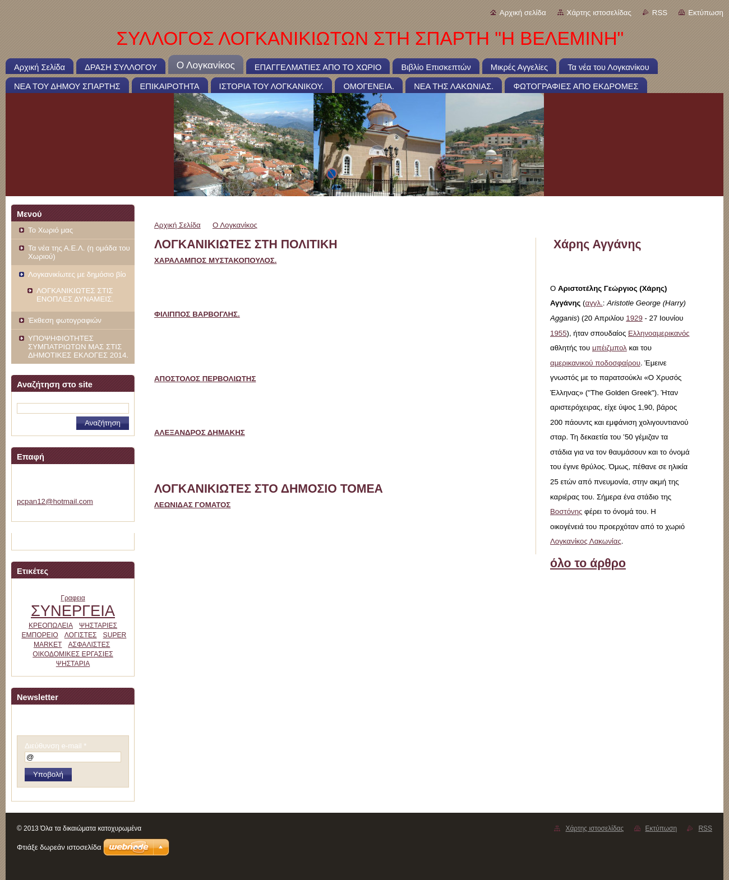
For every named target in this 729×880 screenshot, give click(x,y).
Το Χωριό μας (50, 230)
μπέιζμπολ (609, 348)
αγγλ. (594, 303)
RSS (659, 12)
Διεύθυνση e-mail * (55, 746)
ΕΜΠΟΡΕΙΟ (39, 635)
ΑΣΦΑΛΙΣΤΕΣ (89, 645)
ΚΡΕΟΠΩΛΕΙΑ (51, 625)
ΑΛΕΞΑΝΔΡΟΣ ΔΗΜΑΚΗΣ (199, 432)
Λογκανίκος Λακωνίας (585, 541)
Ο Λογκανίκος (235, 225)
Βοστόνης (566, 511)
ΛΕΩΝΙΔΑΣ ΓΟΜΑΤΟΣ (192, 505)
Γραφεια (73, 598)
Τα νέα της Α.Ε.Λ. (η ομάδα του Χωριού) (79, 252)
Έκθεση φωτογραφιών (64, 320)
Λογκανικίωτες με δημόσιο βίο (77, 274)
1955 (558, 333)
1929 (634, 318)
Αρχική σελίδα (523, 12)
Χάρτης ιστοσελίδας (599, 12)
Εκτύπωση (705, 12)
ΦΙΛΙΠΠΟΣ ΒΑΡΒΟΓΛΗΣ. (197, 314)
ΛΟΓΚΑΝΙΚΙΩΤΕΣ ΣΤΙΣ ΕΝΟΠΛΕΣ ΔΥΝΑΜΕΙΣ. (75, 294)
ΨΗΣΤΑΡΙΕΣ (98, 625)
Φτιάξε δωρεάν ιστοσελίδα (59, 847)
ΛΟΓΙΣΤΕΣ (80, 635)
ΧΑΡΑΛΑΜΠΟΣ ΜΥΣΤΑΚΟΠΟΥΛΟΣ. (215, 260)
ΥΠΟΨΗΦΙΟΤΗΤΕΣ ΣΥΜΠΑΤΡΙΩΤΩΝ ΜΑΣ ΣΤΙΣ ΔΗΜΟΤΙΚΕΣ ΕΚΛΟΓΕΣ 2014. (78, 346)
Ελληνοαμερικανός (659, 333)
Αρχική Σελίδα (177, 225)
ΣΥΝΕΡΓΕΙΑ (73, 610)
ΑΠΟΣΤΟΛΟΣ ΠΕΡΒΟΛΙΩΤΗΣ (205, 378)
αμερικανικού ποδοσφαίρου (595, 363)
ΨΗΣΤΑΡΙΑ (73, 664)
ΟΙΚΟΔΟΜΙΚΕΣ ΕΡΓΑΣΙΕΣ (73, 654)
